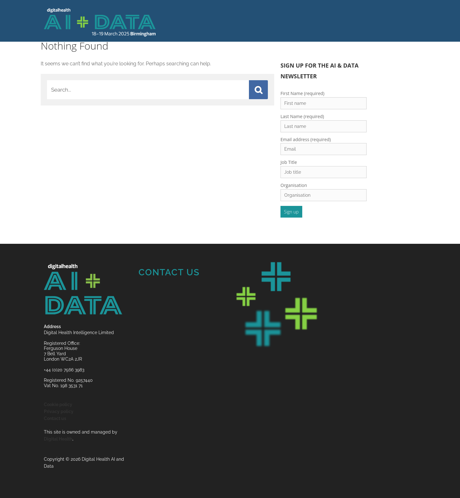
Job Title (288, 162)
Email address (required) (305, 139)
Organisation (293, 185)
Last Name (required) (302, 116)
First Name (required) (302, 93)
